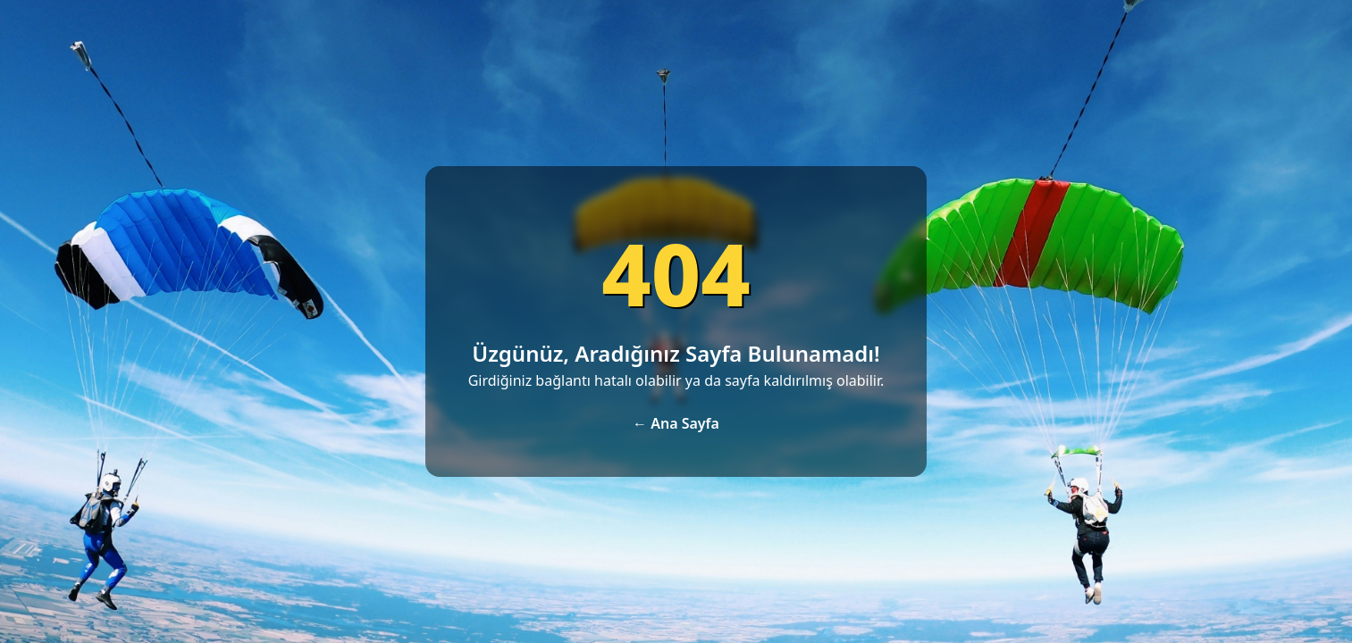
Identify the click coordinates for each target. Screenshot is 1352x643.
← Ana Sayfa (676, 423)
